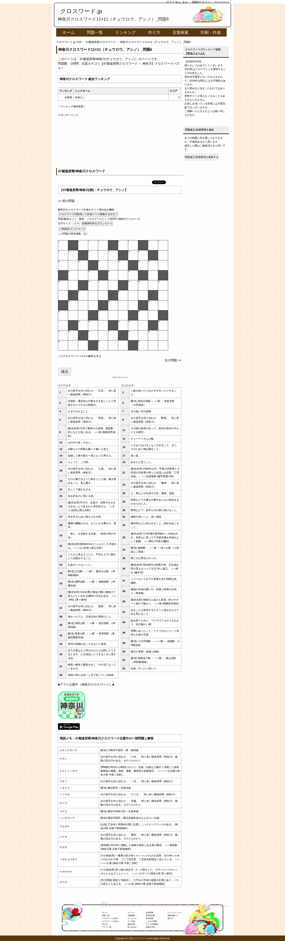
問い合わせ (132, 927)
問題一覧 (95, 32)
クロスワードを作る (110, 921)
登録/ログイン (201, 2)
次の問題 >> (173, 360)
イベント (131, 913)
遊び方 (170, 918)
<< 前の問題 (66, 201)
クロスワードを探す (110, 918)
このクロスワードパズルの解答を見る (79, 356)
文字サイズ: (65, 223)
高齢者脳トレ (173, 915)
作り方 (154, 32)
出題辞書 (149, 913)
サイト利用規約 (152, 924)
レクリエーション (175, 913)
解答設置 (131, 924)
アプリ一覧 (106, 927)
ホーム (68, 32)
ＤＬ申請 (131, 921)
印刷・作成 (211, 32)
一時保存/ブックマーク (72, 228)
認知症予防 (150, 927)
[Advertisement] (119, 142)
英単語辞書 (150, 915)
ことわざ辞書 (151, 921)
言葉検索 (180, 32)
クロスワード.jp (81, 11)
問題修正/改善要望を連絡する (201, 157)
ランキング (125, 32)
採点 (64, 372)
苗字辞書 (149, 918)
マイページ (221, 2)
